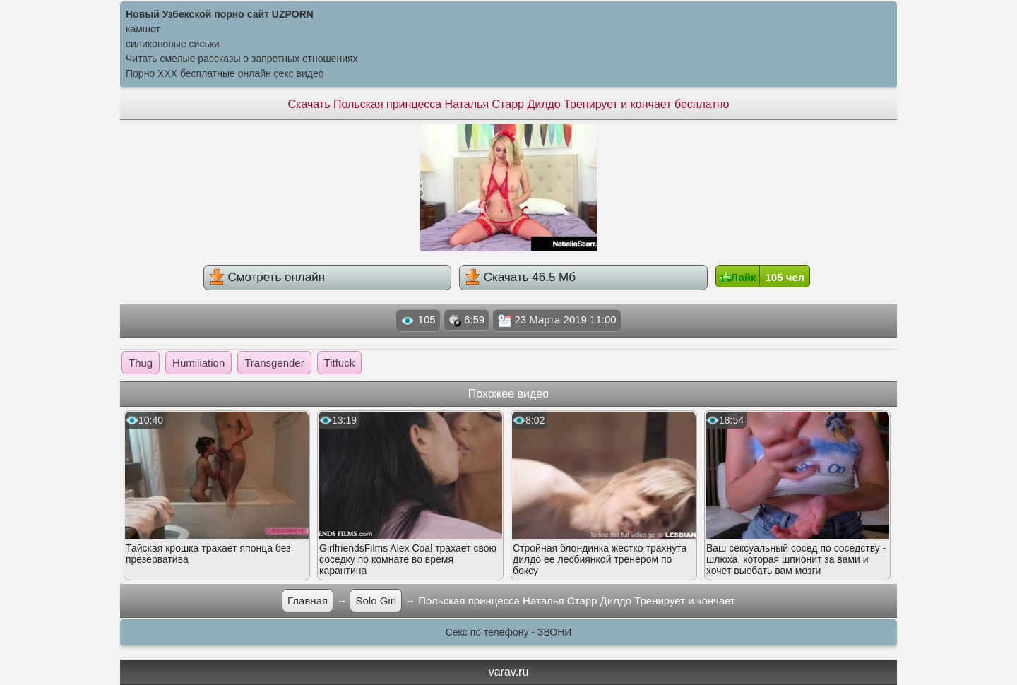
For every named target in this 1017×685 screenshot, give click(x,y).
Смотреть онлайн (267, 277)
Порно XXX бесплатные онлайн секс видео (225, 73)
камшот (143, 29)
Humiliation (198, 363)
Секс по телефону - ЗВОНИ (509, 632)
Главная (307, 601)
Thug (141, 363)
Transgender (274, 363)
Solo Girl (375, 601)
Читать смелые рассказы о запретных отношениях (242, 58)
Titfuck (339, 363)
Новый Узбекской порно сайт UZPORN (220, 14)
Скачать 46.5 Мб (520, 277)
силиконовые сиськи (173, 43)
